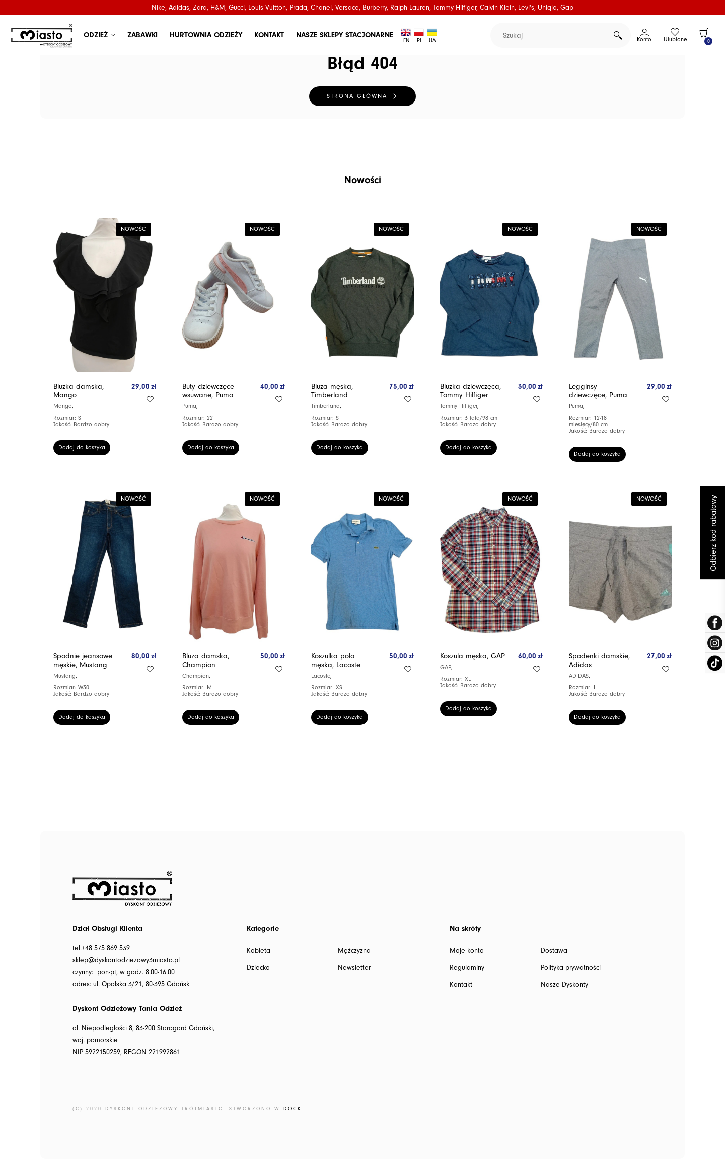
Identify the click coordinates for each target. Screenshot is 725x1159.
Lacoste (320, 676)
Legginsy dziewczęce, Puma (598, 390)
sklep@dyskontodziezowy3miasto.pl (126, 960)
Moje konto (467, 951)
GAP (445, 667)
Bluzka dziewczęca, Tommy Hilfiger (470, 390)
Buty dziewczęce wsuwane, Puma (208, 390)
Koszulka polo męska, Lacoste (335, 660)
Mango (62, 406)
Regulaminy (467, 968)
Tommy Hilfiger (458, 406)
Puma (189, 406)
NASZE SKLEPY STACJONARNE (344, 35)
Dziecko (258, 968)
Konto (644, 39)
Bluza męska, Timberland (332, 390)
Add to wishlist (150, 399)
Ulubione (675, 39)
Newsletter (354, 968)
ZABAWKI (142, 35)
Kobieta (258, 951)
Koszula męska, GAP (472, 656)
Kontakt (461, 985)
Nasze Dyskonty (564, 985)
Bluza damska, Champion (205, 660)
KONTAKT (269, 35)
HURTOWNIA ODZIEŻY (206, 35)
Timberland (325, 406)
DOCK (292, 1109)
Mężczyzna (354, 951)
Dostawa (554, 951)
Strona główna (357, 96)
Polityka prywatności (571, 968)
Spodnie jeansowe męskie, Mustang (82, 660)
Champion (195, 676)
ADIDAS (579, 676)
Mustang (64, 676)
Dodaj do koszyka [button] (81, 447)
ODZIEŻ (96, 35)
